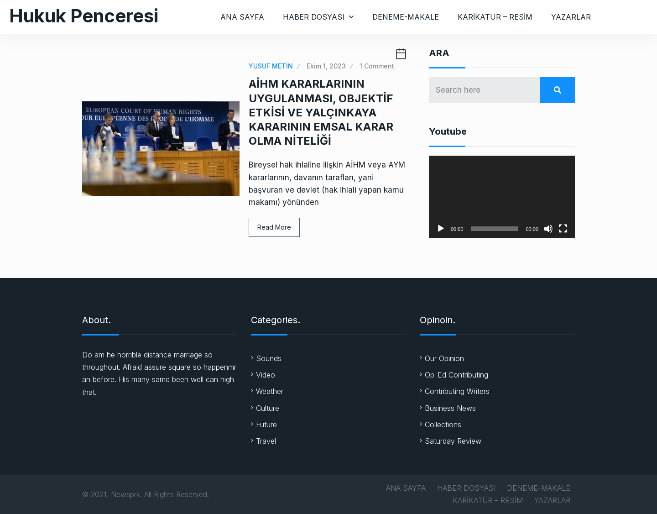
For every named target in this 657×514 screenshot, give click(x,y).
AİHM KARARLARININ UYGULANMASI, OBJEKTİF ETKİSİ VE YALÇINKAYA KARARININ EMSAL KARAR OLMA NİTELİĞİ (321, 112)
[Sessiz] (548, 228)
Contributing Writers (457, 391)
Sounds (269, 358)
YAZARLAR (571, 16)
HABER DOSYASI (313, 16)
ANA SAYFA (242, 16)
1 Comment (377, 66)
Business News (450, 408)
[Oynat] (440, 228)
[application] (502, 197)
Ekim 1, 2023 (326, 66)
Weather (269, 391)
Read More (274, 227)
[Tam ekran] (563, 228)
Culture (267, 408)
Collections (443, 424)
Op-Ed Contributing (456, 374)
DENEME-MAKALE (405, 16)
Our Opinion (444, 358)
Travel (266, 441)
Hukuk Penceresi (83, 16)
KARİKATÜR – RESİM (495, 16)
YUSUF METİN (271, 66)
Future (266, 424)
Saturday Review (453, 441)
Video (265, 374)
